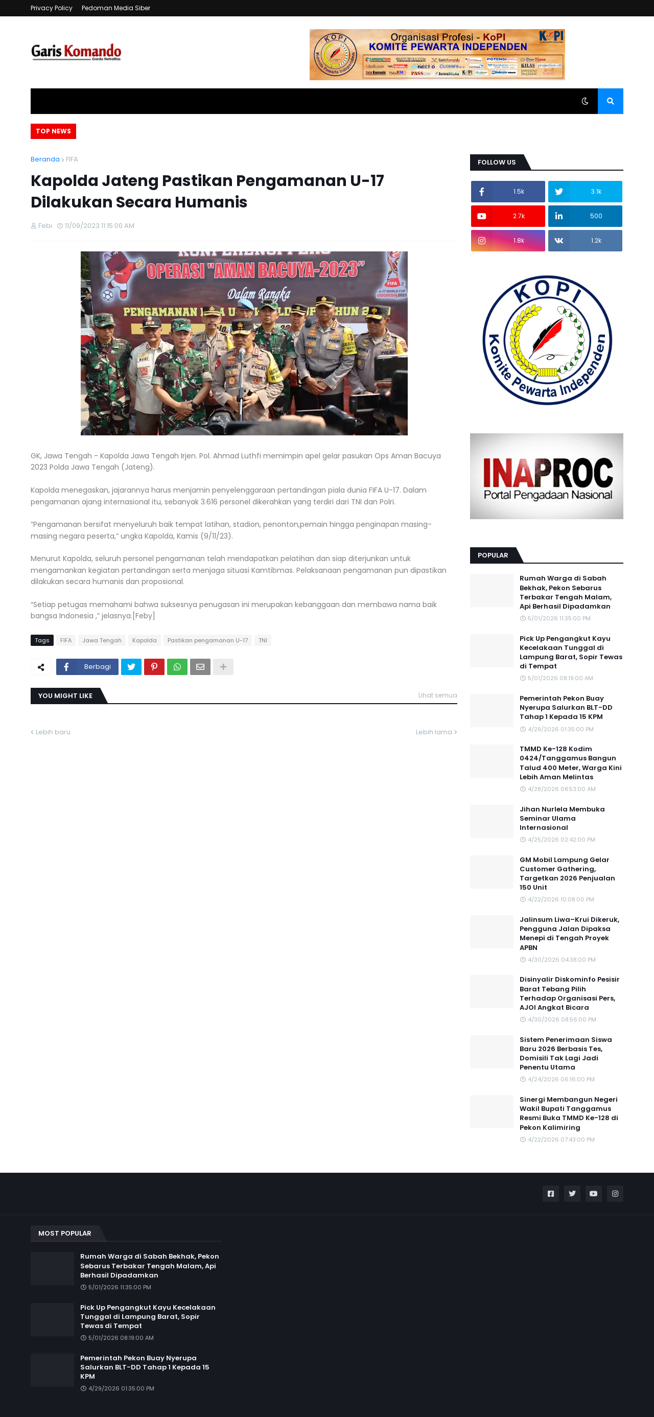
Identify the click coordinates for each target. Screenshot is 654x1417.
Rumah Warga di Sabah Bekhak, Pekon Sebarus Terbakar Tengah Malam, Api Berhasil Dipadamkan (566, 592)
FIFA (72, 159)
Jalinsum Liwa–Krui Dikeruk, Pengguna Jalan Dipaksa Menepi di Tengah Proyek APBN (569, 934)
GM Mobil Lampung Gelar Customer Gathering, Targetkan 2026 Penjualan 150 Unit (567, 874)
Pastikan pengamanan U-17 (208, 640)
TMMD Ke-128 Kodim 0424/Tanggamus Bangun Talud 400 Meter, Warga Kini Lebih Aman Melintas (571, 763)
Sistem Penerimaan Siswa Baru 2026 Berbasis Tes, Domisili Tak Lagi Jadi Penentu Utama (566, 1054)
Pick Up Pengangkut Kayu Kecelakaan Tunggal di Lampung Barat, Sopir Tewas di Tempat (571, 652)
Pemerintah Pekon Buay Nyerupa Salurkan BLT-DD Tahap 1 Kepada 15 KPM (566, 708)
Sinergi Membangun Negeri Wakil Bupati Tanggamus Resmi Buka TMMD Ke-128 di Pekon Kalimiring (569, 1113)
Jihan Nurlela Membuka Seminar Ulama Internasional (562, 818)
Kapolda (144, 640)
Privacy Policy (52, 8)
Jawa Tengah (102, 640)
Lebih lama (434, 732)
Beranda (45, 159)
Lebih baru (53, 732)
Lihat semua (437, 695)
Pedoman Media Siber (116, 8)
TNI (263, 640)
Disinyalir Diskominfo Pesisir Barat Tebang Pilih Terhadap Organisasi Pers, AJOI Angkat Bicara (570, 993)
